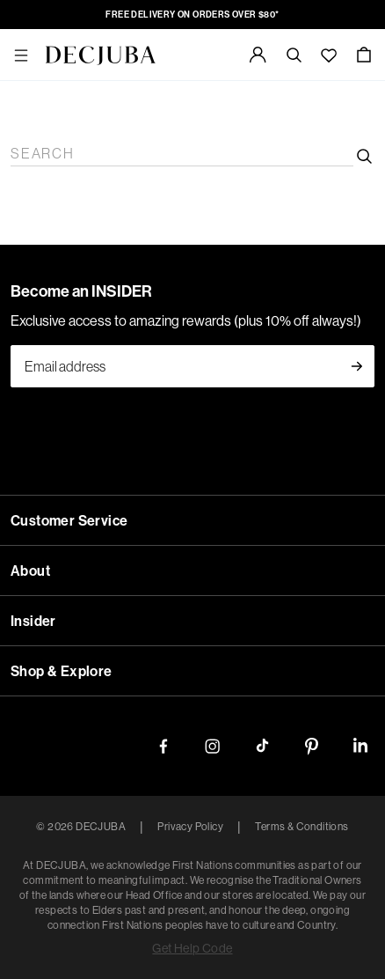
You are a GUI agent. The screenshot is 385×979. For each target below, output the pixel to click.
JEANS (28, 489)
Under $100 (219, 835)
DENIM (30, 474)
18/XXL (217, 866)
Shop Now (104, 195)
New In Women (51, 84)
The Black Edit (273, 132)
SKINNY (304, 505)
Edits (21, 100)
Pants (64, 319)
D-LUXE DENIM (58, 553)
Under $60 (97, 835)
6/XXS (26, 866)
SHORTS (227, 537)
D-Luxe (29, 366)
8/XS (60, 866)
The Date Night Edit (64, 116)
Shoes (73, 350)
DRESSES (284, 537)
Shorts (307, 319)
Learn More (40, 195)
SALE (24, 692)
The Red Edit (268, 116)
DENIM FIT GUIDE (66, 600)
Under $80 (156, 835)
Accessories (40, 335)
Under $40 (37, 835)
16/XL (176, 866)
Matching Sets (216, 319)
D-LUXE (33, 755)
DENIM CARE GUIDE (192, 600)
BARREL (100, 505)
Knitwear (106, 319)
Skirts (273, 319)
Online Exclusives (58, 148)
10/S (87, 866)
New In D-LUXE (144, 84)
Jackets (190, 382)
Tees (114, 739)
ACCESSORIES (54, 787)
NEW (23, 53)
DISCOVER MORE (64, 585)
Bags (105, 350)
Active (26, 398)
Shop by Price (46, 819)
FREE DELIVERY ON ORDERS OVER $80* (138, 14)
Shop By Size (45, 850)
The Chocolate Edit (175, 116)
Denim (151, 382)
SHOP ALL (40, 505)
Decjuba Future (50, 180)
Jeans (142, 303)
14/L (144, 866)
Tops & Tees (91, 303)
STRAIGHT (243, 505)
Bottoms (107, 382)
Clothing (31, 287)
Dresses (154, 319)
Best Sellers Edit (183, 132)
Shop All (31, 164)
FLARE (185, 505)
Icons (127, 398)
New (20, 69)
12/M (116, 866)
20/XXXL (270, 866)
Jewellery (145, 350)
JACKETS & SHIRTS (138, 537)
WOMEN (34, 271)
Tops (70, 382)
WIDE (145, 505)
